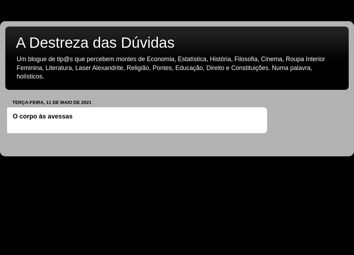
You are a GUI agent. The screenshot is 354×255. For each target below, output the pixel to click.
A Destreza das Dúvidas (95, 42)
